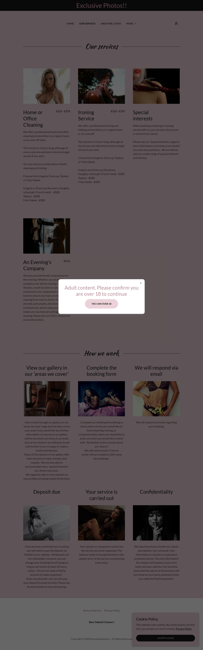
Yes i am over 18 (101, 303)
